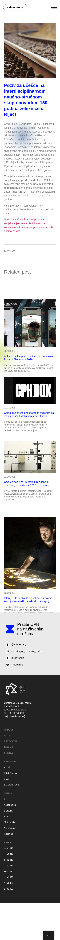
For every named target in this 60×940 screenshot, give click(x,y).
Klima (7, 816)
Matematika (10, 822)
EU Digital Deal (11, 784)
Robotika (8, 834)
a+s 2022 (8, 883)
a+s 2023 (8, 753)
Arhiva (8, 842)
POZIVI (7, 735)
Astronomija (10, 805)
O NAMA (8, 747)
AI (5, 799)
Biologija (8, 810)
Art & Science (11, 773)
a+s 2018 (8, 860)
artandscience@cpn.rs (20, 716)
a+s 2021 (8, 877)
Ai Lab (7, 767)
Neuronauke (10, 828)
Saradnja (10, 761)
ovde (7, 213)
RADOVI (8, 729)
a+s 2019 (8, 865)
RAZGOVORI (11, 741)
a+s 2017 (8, 854)
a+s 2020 (8, 871)
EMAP (7, 779)
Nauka (8, 793)
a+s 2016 (8, 848)
